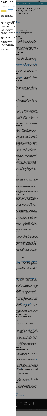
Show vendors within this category (5, 49)
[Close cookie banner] (14, 0)
